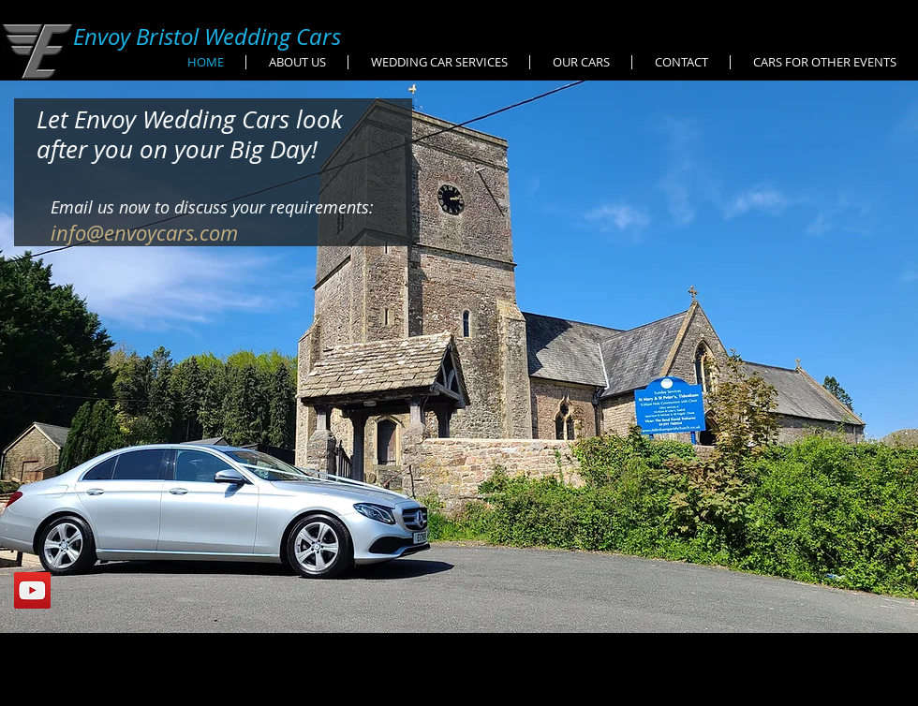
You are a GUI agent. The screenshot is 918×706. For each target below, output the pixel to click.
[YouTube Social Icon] (32, 590)
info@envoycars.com (144, 232)
